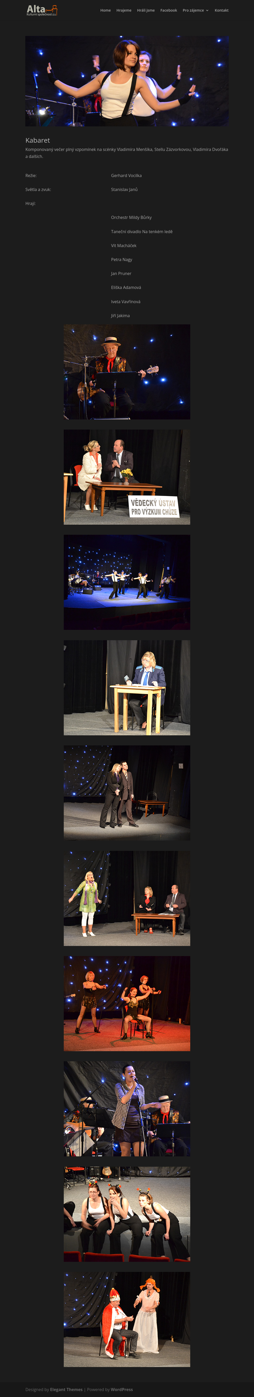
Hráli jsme (146, 11)
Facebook (169, 11)
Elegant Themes (66, 1389)
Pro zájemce (193, 11)
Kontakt (222, 11)
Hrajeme (123, 11)
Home (105, 11)
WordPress (122, 1389)
